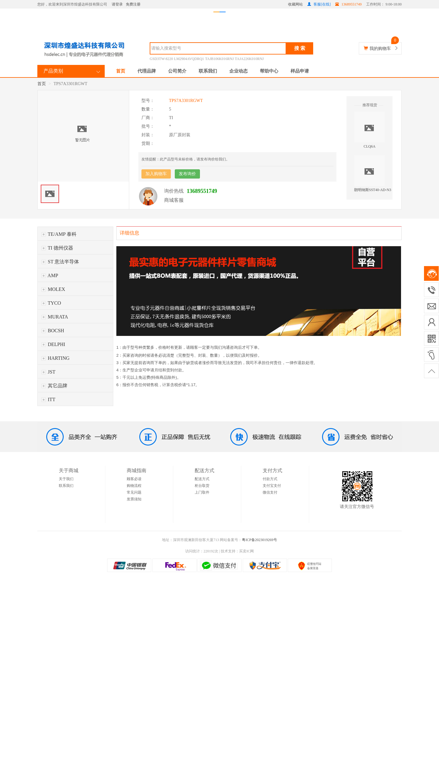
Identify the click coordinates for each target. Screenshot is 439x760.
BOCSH (52, 330)
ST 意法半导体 (60, 261)
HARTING (55, 358)
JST (48, 371)
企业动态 (238, 71)
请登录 (117, 4)
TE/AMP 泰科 (59, 234)
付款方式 (270, 479)
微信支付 (270, 492)
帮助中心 (269, 71)
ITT (48, 399)
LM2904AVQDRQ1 (189, 59)
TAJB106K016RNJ (219, 59)
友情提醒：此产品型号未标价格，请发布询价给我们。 (185, 159)
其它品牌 (54, 385)
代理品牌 (146, 71)
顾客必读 (134, 479)
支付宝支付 (272, 485)
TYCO (51, 303)
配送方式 (202, 479)
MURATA (54, 316)
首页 (120, 71)
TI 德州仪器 (57, 247)
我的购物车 (380, 48)
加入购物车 (156, 173)
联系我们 (208, 71)
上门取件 (202, 492)
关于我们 (66, 479)
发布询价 (187, 173)
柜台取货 (202, 485)
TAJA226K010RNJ (249, 59)
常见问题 (134, 492)
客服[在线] (319, 4)
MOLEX (53, 289)
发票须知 (134, 499)
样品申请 (300, 71)
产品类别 (53, 70)
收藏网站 (295, 4)
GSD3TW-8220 (161, 59)
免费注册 (133, 4)
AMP (49, 275)
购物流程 (134, 485)
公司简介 (177, 71)
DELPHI (53, 344)
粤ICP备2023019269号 (259, 540)
